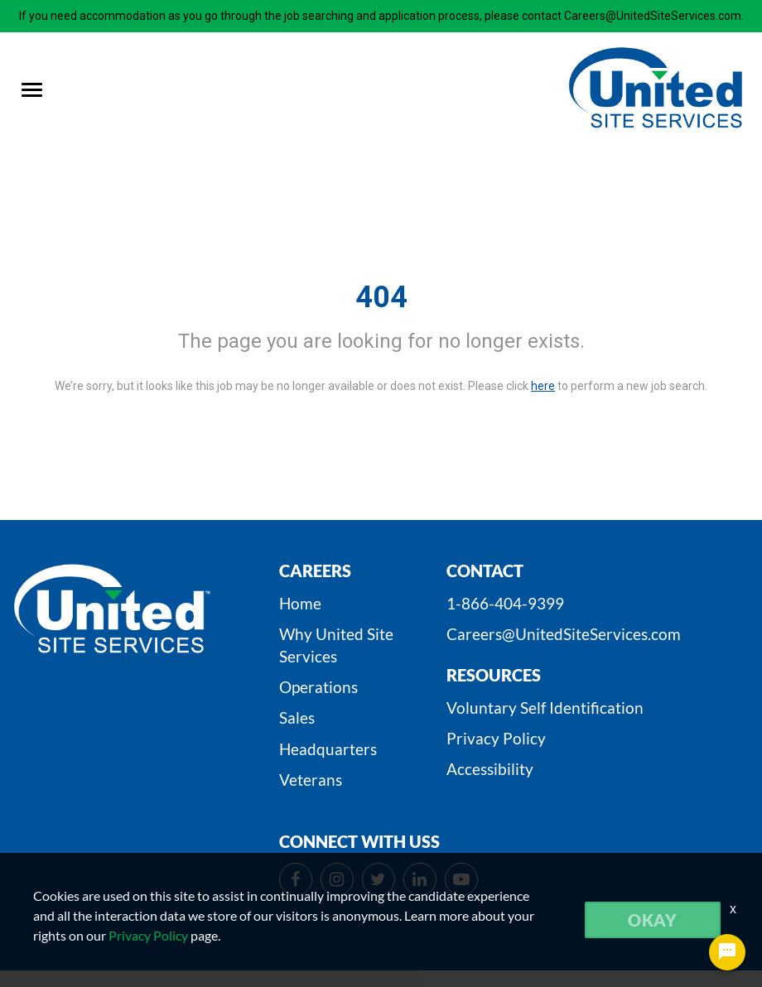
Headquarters (328, 748)
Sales (297, 717)
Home (300, 603)
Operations (318, 686)
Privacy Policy (496, 738)
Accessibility (489, 768)
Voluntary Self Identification (545, 707)
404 (381, 297)
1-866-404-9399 (505, 603)
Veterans (310, 779)
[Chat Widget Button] (727, 952)
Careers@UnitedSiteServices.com (563, 633)
